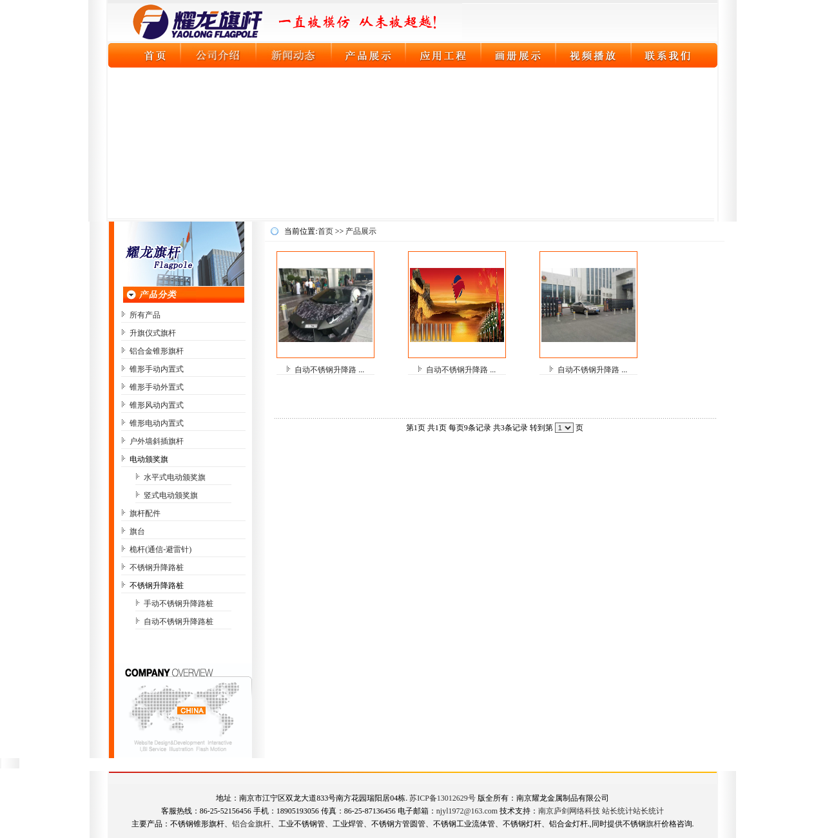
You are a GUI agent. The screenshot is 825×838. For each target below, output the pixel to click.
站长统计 (617, 810)
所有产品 (145, 314)
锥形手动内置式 (157, 369)
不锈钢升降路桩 (157, 567)
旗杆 (653, 823)
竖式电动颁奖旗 (171, 495)
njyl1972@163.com (467, 810)
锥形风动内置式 (157, 405)
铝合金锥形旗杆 (157, 351)
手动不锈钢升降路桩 (178, 603)
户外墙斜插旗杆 (157, 441)
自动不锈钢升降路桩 (178, 621)
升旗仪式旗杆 (153, 333)
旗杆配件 (145, 513)
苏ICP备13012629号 (442, 798)
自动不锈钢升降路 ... (329, 369)
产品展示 (360, 231)
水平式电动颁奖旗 (175, 477)
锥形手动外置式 (157, 387)
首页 (325, 231)
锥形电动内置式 (157, 423)
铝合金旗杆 (251, 823)
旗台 (137, 531)
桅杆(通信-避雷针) (160, 549)
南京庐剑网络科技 (569, 810)
